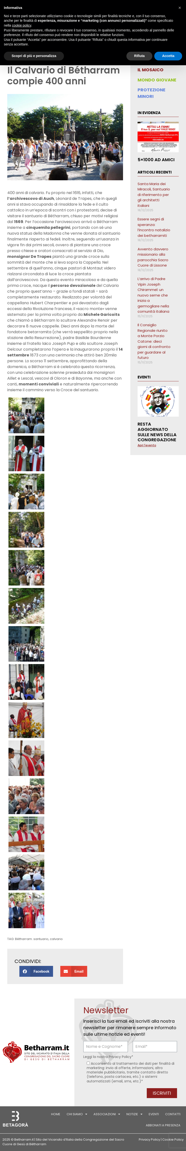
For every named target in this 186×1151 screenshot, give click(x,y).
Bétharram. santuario (31, 939)
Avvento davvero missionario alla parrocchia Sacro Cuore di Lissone (153, 257)
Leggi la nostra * (108, 1057)
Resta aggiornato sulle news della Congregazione (157, 432)
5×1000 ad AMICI (156, 160)
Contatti (172, 1114)
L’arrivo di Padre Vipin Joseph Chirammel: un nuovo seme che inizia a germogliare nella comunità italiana (153, 295)
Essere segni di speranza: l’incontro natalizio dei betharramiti (154, 227)
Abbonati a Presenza (163, 1125)
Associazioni (106, 1114)
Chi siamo (77, 1114)
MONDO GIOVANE (157, 80)
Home (55, 1114)
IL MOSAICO (150, 70)
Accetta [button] (168, 56)
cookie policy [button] (21, 25)
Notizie (134, 1114)
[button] (36, 971)
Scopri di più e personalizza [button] (34, 56)
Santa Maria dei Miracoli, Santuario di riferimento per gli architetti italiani (154, 194)
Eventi (154, 1114)
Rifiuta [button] (139, 56)
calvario (56, 939)
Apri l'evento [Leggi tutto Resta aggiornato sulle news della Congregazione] (147, 445)
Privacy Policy (120, 1056)
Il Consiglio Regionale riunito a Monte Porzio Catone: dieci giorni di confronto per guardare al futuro (154, 341)
